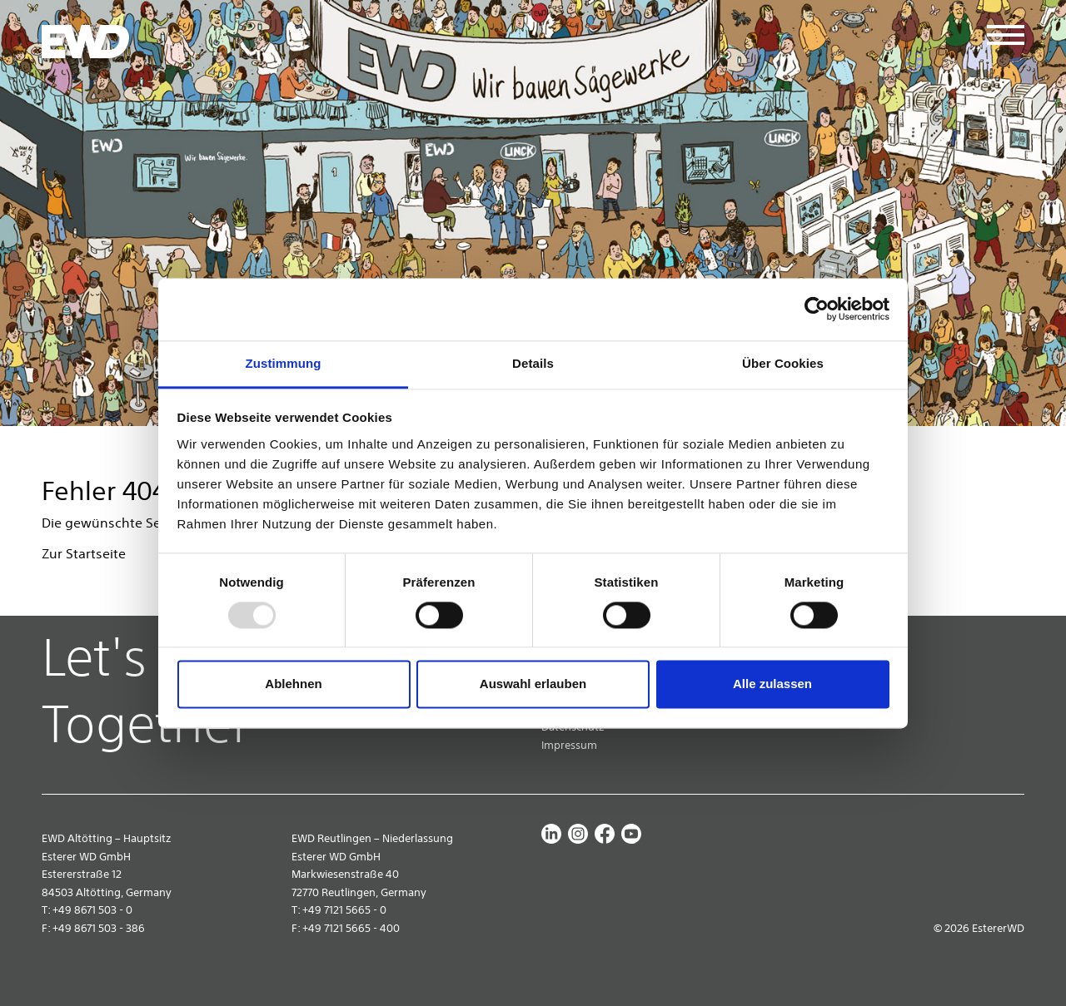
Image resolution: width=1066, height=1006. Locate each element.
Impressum (569, 745)
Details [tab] (533, 363)
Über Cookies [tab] (783, 363)
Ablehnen (293, 684)
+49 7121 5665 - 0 (344, 910)
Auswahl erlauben (533, 684)
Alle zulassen (772, 684)
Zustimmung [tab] (283, 363)
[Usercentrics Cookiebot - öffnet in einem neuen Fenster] (816, 308)
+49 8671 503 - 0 (92, 910)
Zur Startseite (84, 553)
